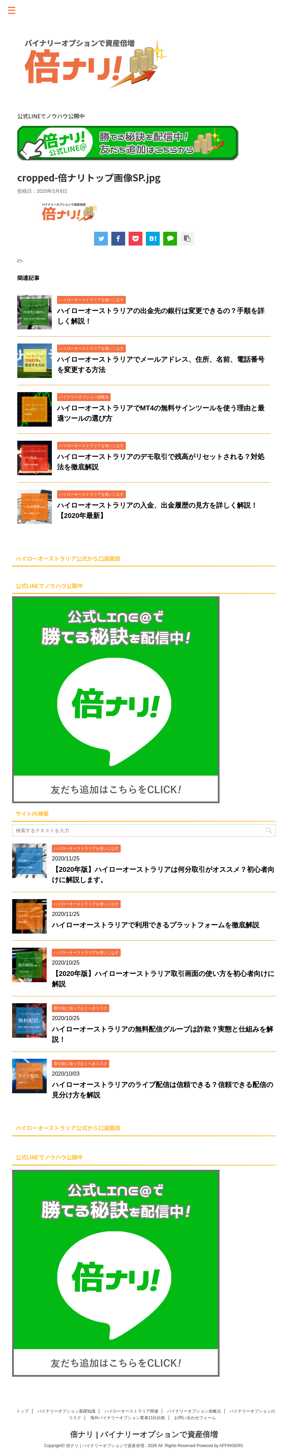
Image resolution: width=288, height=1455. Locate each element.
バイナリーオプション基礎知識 (66, 1411)
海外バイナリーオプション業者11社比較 (127, 1417)
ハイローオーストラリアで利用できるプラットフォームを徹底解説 (155, 925)
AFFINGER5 (231, 1445)
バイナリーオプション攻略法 (194, 1411)
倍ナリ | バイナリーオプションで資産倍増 (143, 1434)
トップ (22, 1411)
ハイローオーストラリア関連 (131, 1411)
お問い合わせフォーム (195, 1417)
